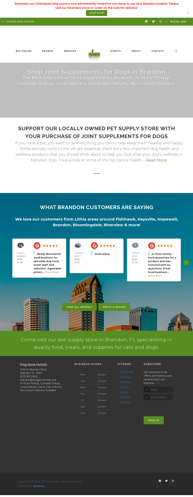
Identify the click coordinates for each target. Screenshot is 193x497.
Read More (156, 160)
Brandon (62, 225)
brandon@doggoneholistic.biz (38, 381)
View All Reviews (79, 307)
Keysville (146, 219)
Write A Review (114, 307)
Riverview (113, 225)
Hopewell (167, 219)
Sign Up (153, 422)
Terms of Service (71, 483)
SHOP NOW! (96, 13)
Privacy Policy (50, 483)
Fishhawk (125, 219)
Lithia (80, 219)
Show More (52, 272)
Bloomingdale (87, 225)
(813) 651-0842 (29, 378)
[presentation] (162, 408)
